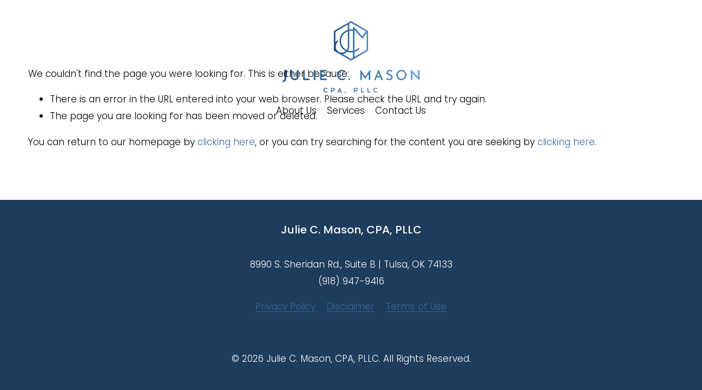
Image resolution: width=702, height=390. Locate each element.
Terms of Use (416, 306)
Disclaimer (350, 306)
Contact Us (400, 110)
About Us (296, 110)
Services (346, 110)
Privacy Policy (285, 306)
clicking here (226, 141)
